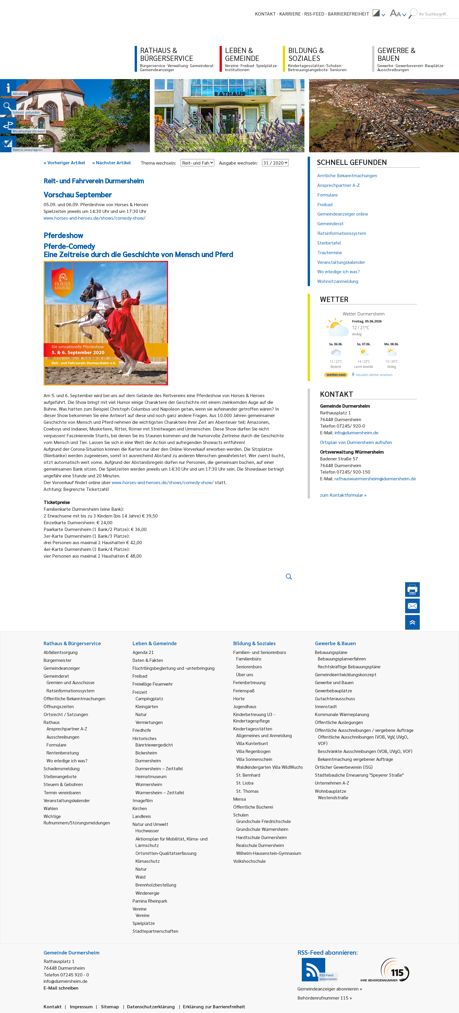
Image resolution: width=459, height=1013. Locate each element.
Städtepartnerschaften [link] (155, 931)
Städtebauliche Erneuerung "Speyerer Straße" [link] (359, 775)
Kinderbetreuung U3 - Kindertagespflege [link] (254, 717)
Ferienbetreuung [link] (249, 682)
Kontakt (265, 14)
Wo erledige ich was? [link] (67, 760)
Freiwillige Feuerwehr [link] (153, 684)
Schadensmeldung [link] (62, 768)
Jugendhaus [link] (244, 706)
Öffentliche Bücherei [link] (253, 807)
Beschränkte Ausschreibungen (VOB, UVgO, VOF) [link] (365, 751)
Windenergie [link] (148, 893)
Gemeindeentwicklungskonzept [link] (345, 674)
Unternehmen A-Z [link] (332, 783)
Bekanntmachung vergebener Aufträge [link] (355, 759)
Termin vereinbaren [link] (62, 792)
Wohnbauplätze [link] (330, 791)
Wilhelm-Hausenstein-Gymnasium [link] (268, 853)
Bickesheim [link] (146, 752)
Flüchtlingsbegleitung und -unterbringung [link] (174, 668)
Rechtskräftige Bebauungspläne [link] (349, 666)
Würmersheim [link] (149, 784)
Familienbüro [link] (248, 658)
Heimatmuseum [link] (151, 776)
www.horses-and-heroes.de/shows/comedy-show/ (94, 218)
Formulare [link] (56, 745)
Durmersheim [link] (148, 760)
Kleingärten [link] (147, 706)
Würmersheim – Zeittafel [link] (160, 792)
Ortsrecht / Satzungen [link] (66, 714)
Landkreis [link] (142, 816)
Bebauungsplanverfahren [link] (342, 658)
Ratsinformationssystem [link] (71, 690)
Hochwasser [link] (147, 830)
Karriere (290, 14)
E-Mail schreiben (61, 988)
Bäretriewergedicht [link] (154, 745)
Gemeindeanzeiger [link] (62, 668)
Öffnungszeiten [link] (59, 706)
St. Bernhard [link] (248, 775)
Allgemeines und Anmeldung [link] (264, 735)
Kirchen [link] (140, 808)
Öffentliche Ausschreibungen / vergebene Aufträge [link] (364, 730)
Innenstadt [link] (326, 706)
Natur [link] (141, 714)
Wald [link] (140, 877)
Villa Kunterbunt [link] (252, 743)
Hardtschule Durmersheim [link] (261, 837)
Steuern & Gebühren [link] (63, 784)
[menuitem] (378, 13)
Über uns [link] (244, 674)
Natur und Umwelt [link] (150, 824)
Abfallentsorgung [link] (61, 652)
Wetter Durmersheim (364, 314)
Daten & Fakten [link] (148, 660)
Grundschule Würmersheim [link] (262, 829)
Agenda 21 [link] (143, 652)
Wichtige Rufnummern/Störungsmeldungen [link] (77, 819)
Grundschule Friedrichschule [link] (263, 821)
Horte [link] (239, 698)
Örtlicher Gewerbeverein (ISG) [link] (344, 767)
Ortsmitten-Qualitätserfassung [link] (166, 853)
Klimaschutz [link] (148, 861)
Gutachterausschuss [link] (335, 698)
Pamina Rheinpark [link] (150, 901)
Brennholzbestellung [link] (156, 885)
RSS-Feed (314, 14)
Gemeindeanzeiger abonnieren (328, 988)
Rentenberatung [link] (63, 752)
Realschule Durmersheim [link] (260, 845)
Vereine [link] (143, 915)
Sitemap (110, 1006)
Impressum (81, 1006)
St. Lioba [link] (245, 783)
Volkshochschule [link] (249, 861)
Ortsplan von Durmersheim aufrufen (356, 442)
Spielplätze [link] (144, 923)
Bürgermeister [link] (57, 660)
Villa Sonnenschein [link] (254, 759)
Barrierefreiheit (348, 14)
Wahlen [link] (51, 808)
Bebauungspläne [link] (331, 652)
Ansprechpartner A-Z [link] (67, 728)
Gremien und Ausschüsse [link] (71, 682)
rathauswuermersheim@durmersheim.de (375, 478)
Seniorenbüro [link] (249, 666)
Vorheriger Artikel (64, 162)
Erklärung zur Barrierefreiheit (214, 1006)
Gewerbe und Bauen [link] (334, 682)
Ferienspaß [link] (244, 690)
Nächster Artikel (111, 162)
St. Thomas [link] (247, 791)
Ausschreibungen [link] (63, 737)
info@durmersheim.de (356, 432)
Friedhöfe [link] (142, 730)
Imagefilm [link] (143, 800)
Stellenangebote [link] (60, 776)
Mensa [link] (239, 799)
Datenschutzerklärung (151, 1006)
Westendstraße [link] (333, 797)
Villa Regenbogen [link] (253, 751)
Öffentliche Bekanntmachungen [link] (74, 698)
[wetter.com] (336, 376)
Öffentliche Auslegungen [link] (339, 722)
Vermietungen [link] (149, 722)
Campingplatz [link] (149, 698)
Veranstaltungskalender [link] (67, 800)
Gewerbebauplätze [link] (333, 690)
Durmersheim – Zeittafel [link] (159, 768)
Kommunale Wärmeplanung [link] (342, 714)
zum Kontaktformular (341, 495)
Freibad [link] (140, 676)
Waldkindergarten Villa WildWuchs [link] (269, 767)
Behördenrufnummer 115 (322, 998)
